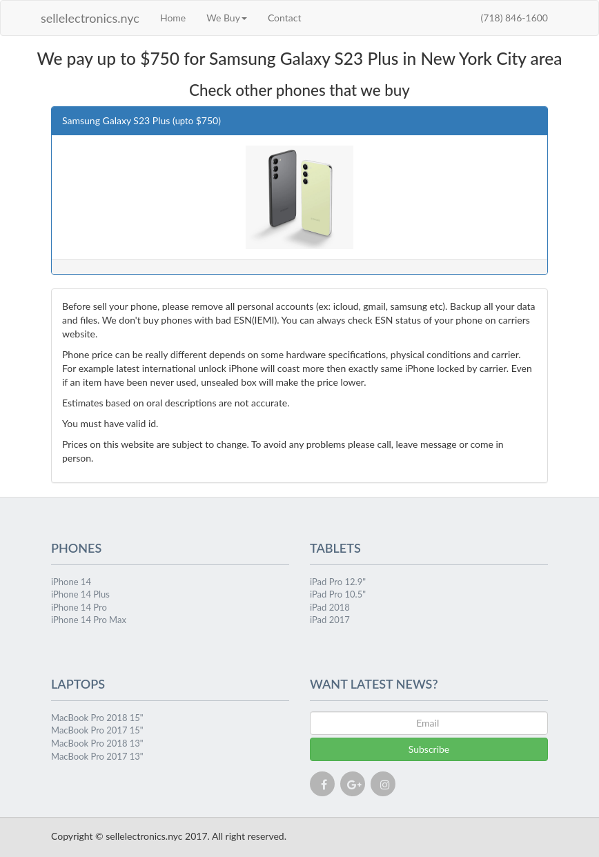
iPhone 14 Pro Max (88, 619)
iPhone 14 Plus (80, 594)
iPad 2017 (330, 619)
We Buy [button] (226, 17)
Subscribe (429, 749)
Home (173, 17)
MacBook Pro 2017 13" (97, 756)
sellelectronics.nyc (90, 18)
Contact (285, 17)
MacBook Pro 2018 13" (97, 743)
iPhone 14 (71, 581)
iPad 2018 (330, 607)
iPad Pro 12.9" (338, 581)
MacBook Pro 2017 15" (97, 730)
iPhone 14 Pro (79, 607)
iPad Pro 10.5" (338, 594)
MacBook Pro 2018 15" (97, 717)
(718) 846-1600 (514, 17)
